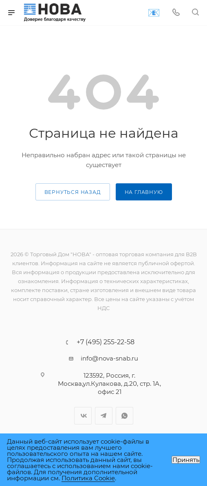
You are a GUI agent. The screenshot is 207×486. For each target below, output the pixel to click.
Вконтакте (83, 415)
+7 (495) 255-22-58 (105, 342)
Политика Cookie (88, 478)
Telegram (103, 415)
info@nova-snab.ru (109, 358)
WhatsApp (124, 415)
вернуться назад (72, 192)
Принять (185, 460)
